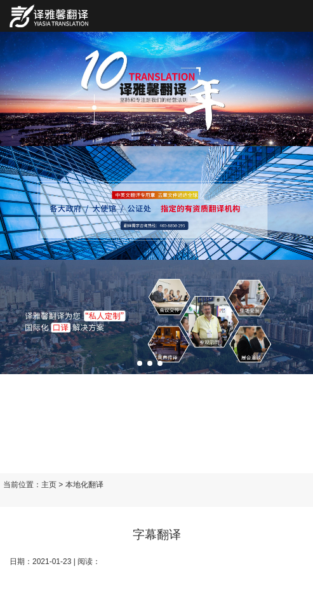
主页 (49, 484)
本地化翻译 (84, 484)
